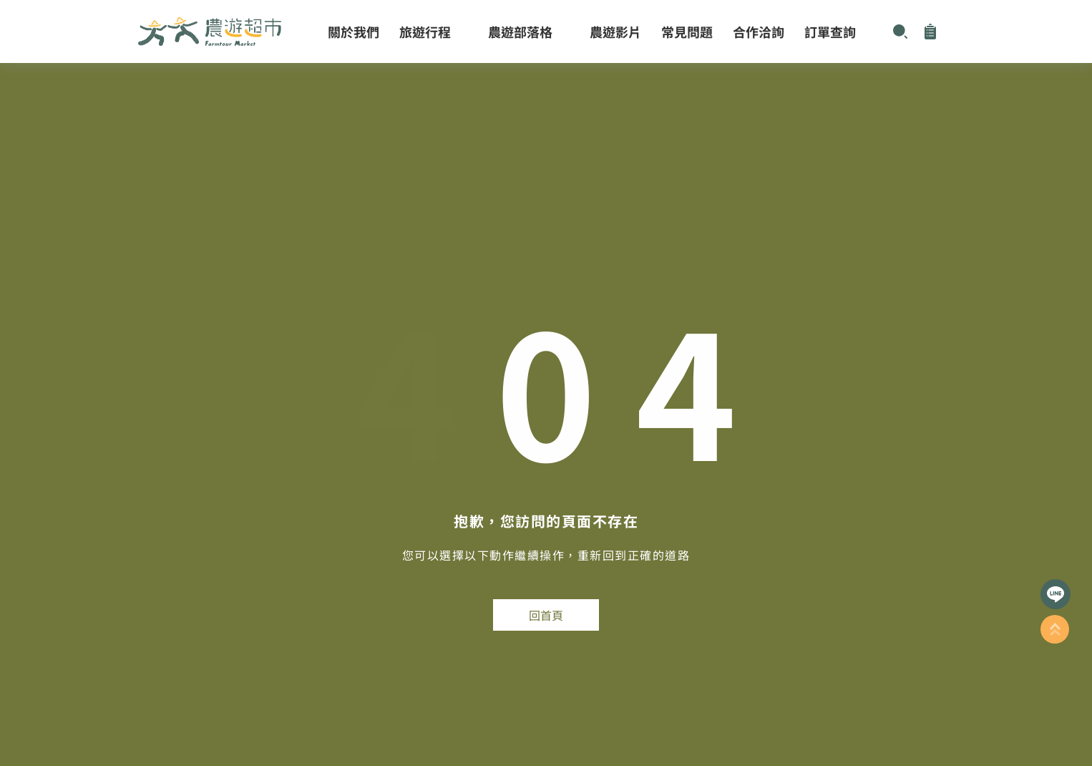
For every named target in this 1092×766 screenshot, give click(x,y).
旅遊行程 (433, 31)
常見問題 (687, 31)
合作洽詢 (758, 31)
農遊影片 (615, 31)
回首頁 (546, 615)
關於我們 (353, 31)
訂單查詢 (830, 31)
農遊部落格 (529, 31)
